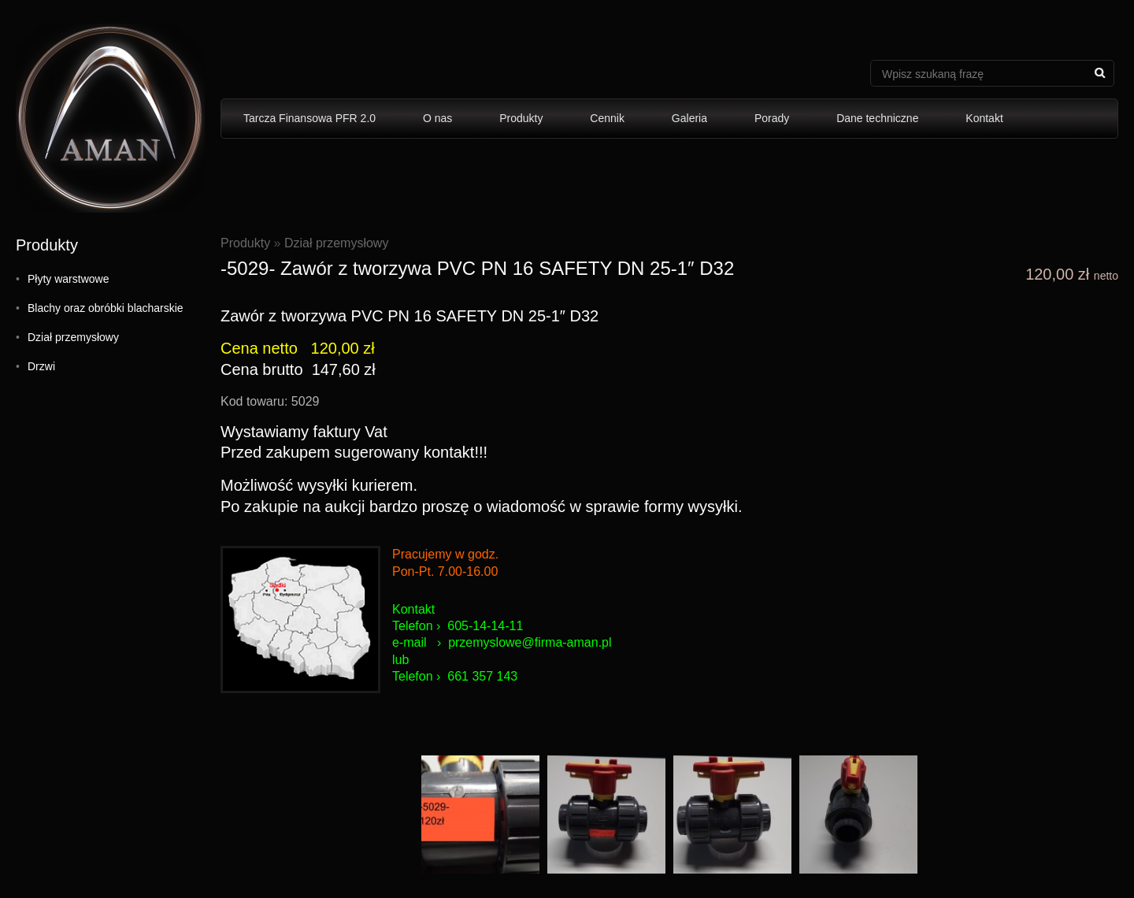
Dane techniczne (877, 118)
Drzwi (41, 366)
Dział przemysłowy (73, 337)
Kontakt (983, 118)
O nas (437, 118)
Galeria (689, 118)
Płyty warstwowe (68, 279)
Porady (771, 118)
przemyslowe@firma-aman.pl (529, 642)
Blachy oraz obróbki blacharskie (105, 308)
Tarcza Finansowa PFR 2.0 (309, 118)
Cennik (607, 118)
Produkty (521, 118)
